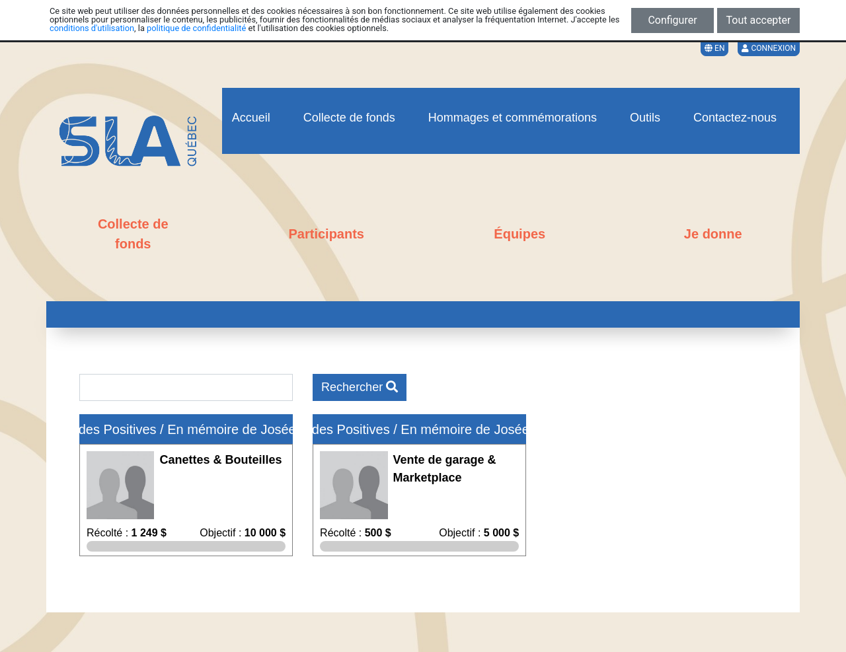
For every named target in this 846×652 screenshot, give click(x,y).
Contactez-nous (735, 117)
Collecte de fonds (349, 117)
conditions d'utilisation (92, 28)
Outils (645, 117)
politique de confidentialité (196, 28)
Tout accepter (758, 20)
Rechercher (359, 387)
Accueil (251, 117)
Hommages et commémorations (512, 117)
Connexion (769, 48)
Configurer (672, 20)
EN (714, 48)
